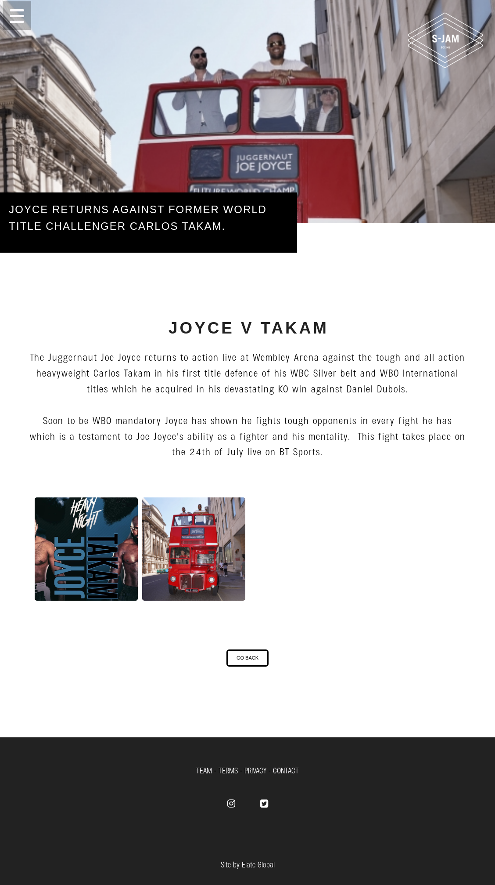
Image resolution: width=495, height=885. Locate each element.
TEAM (204, 770)
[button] (17, 15)
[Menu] (247, 15)
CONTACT (286, 770)
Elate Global (258, 864)
